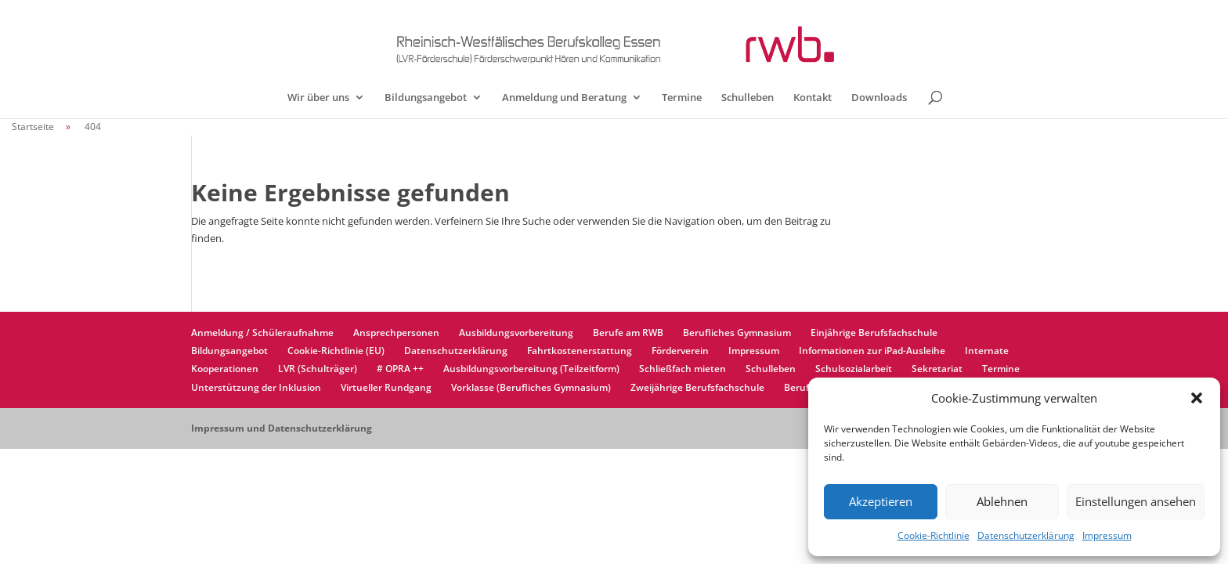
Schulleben (747, 98)
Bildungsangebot (426, 98)
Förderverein (680, 350)
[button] (1197, 398)
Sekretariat (937, 368)
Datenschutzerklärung (1025, 535)
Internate (987, 350)
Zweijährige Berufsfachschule (697, 387)
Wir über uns (318, 98)
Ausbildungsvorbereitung (516, 332)
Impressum (1107, 535)
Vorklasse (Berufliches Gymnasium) (531, 387)
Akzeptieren (880, 501)
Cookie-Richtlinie (934, 535)
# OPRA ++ (400, 368)
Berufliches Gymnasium (737, 332)
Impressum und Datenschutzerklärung (281, 428)
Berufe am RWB (628, 332)
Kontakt (812, 98)
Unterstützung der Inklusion (256, 387)
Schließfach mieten (682, 368)
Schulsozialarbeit (853, 368)
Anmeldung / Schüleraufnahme (262, 332)
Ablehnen (1002, 501)
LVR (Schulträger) (317, 368)
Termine (682, 98)
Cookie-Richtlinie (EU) (336, 350)
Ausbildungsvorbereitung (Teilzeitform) (531, 368)
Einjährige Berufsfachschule (874, 332)
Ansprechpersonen (396, 332)
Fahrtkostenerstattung (579, 350)
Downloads (879, 98)
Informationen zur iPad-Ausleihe (872, 350)
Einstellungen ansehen (1135, 501)
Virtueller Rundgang (386, 387)
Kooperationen (224, 368)
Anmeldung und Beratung (564, 98)
